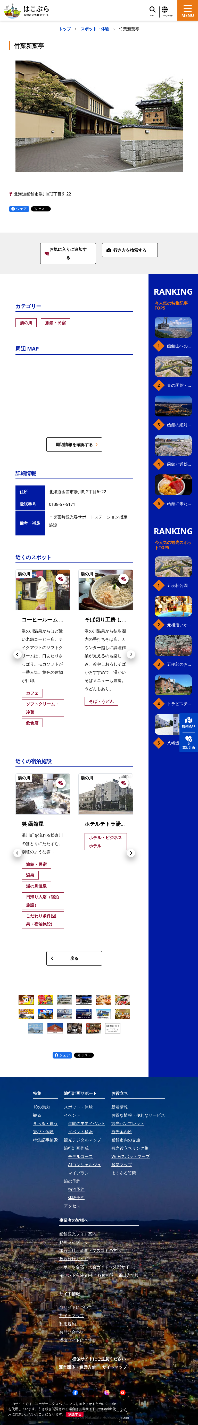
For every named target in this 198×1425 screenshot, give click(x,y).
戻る (64, 958)
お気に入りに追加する (66, 253)
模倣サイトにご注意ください (99, 1359)
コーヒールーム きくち (48, 619)
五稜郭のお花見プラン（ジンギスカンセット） (179, 664)
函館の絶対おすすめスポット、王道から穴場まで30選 (179, 425)
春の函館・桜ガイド (179, 385)
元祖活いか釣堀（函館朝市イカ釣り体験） (179, 625)
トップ (65, 29)
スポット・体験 (94, 29)
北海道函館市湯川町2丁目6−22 (42, 194)
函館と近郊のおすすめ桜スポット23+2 (179, 464)
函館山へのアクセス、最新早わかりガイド (179, 346)
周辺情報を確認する (77, 444)
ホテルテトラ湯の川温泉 (113, 823)
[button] (17, 654)
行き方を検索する (126, 250)
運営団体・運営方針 (77, 1367)
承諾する (74, 1414)
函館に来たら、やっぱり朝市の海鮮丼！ (179, 503)
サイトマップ (114, 1367)
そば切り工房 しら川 (108, 619)
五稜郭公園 (177, 585)
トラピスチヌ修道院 (179, 703)
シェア (19, 208)
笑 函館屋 (33, 823)
